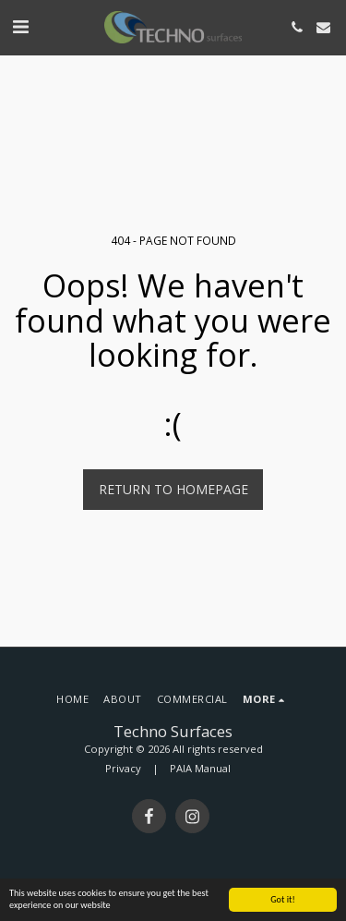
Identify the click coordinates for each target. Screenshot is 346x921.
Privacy (123, 768)
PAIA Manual (200, 768)
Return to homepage (173, 489)
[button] (20, 26)
